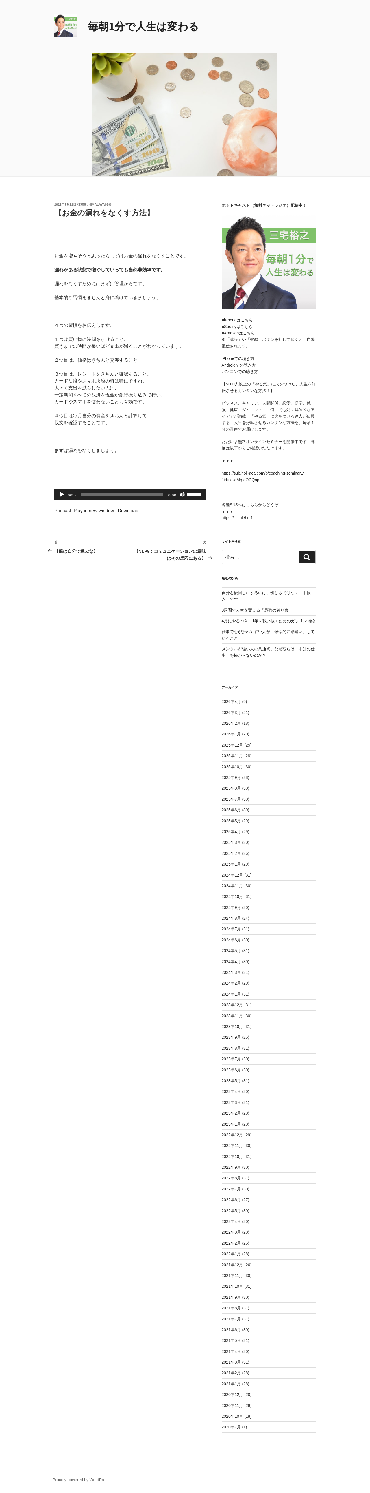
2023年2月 (231, 1113)
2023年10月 (232, 1026)
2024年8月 (231, 918)
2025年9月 (231, 777)
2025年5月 (231, 821)
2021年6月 (231, 1329)
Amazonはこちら (239, 333)
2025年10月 (232, 766)
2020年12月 (232, 1394)
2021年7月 (231, 1319)
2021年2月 (231, 1373)
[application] (130, 494)
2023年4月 (231, 1091)
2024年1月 (231, 994)
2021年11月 (232, 1275)
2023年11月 (232, 1015)
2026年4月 (231, 701)
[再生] (62, 494)
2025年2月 (231, 853)
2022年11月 (232, 1145)
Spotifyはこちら (238, 326)
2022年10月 (232, 1156)
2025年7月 (231, 799)
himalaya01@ (100, 204)
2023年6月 (231, 1070)
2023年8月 (231, 1048)
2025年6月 (231, 810)
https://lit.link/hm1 (237, 517)
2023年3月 (231, 1102)
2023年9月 (231, 1037)
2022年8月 (231, 1178)
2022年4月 (231, 1221)
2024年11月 (232, 885)
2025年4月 (231, 831)
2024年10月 (232, 896)
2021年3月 (231, 1362)
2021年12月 (232, 1265)
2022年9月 (231, 1167)
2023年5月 (231, 1080)
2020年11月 (232, 1405)
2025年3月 (231, 842)
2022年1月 (231, 1254)
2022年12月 (232, 1134)
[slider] (122, 494)
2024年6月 (231, 940)
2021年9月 (231, 1297)
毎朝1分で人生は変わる (143, 26)
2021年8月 (231, 1308)
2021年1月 (231, 1384)
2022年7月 (231, 1189)
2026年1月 (231, 734)
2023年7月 (231, 1059)
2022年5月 (231, 1210)
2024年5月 (231, 950)
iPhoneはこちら (238, 320)
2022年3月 (231, 1232)
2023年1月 (231, 1124)
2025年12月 (232, 745)
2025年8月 (231, 788)
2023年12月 (232, 1004)
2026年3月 (231, 712)
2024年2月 (231, 983)
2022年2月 (231, 1243)
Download (128, 510)
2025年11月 (232, 755)
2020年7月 (231, 1427)
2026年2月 (231, 723)
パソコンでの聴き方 (240, 371)
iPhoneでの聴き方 (238, 358)
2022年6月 (231, 1199)
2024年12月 (232, 875)
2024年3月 (231, 972)
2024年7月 (231, 929)
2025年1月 (231, 864)
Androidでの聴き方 (239, 365)
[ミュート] (182, 494)
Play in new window (94, 510)
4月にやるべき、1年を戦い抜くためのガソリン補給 (268, 621)
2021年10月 (232, 1286)
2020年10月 (232, 1416)
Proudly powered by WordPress (81, 1479)
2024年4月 (231, 961)
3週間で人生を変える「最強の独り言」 (257, 610)
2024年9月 (231, 907)
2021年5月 (231, 1340)
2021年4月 (231, 1351)
